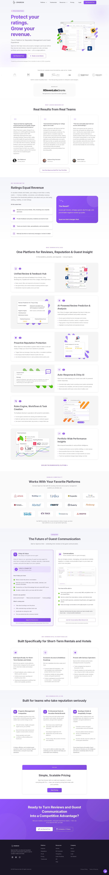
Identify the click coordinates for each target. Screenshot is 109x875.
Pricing (72, 2)
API (56, 859)
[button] (105, 871)
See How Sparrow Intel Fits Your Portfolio (54, 170)
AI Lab (42, 853)
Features (43, 848)
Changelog (58, 853)
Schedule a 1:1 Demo (63, 829)
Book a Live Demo (37, 56)
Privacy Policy (84, 869)
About (72, 848)
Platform (43, 2)
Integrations (44, 851)
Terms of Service (93, 869)
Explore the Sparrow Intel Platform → (54, 465)
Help (57, 861)
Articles (57, 848)
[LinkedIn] (12, 857)
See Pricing (54, 790)
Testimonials (53, 2)
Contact (72, 851)
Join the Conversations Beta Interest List (77, 620)
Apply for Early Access (32, 620)
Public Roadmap (60, 856)
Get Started (73, 856)
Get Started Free (90, 2)
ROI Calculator (59, 851)
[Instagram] (19, 857)
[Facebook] (16, 857)
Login (80, 2)
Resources (64, 2)
